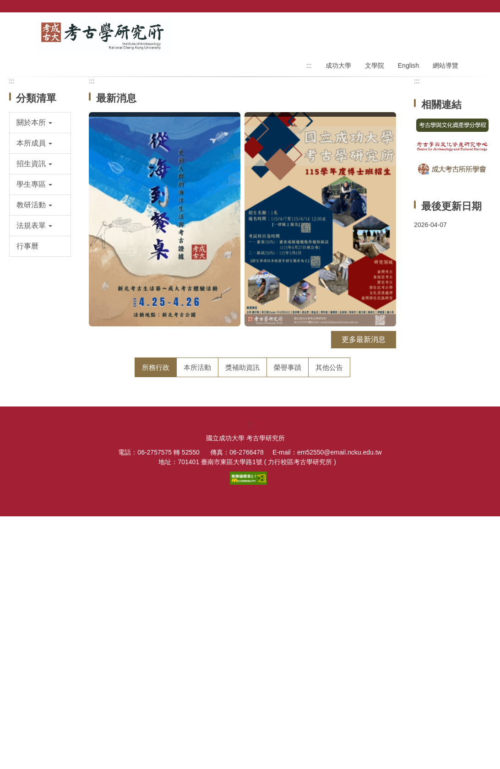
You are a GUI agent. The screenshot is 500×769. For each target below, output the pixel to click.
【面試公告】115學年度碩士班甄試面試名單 (185, 577)
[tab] (156, 367)
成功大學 (338, 65)
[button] (40, 123)
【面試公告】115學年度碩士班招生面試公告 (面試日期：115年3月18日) (230, 424)
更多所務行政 (359, 619)
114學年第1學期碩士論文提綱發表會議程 (179, 511)
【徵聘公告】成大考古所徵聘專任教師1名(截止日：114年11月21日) (223, 555)
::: (309, 65)
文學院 (374, 65)
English (408, 65)
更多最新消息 (364, 339)
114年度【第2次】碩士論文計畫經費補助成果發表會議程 (205, 489)
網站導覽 (445, 65)
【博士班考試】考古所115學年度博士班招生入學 (192, 402)
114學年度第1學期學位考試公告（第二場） (183, 467)
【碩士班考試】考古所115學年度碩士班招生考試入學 (199, 533)
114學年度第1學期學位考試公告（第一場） (183, 599)
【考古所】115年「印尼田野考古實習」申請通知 (192, 445)
